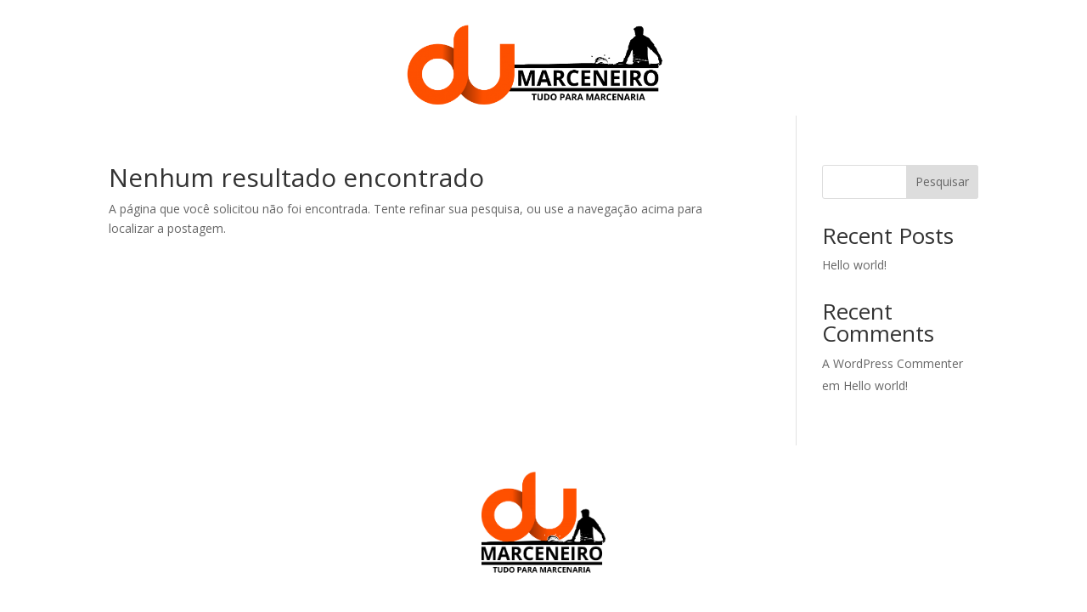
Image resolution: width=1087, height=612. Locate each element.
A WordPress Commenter (892, 363)
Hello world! (854, 265)
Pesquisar (942, 181)
